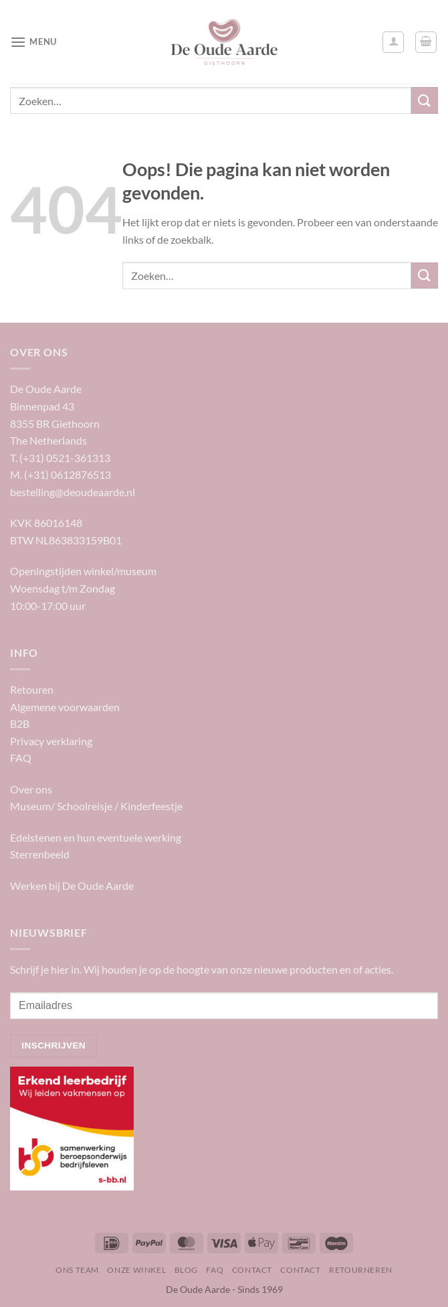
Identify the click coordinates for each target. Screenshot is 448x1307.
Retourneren (361, 1270)
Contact (252, 1270)
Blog (186, 1270)
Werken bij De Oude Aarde (72, 885)
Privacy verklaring (51, 741)
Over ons (31, 789)
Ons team (77, 1270)
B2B (19, 723)
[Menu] (33, 41)
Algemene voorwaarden (65, 706)
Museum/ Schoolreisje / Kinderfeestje (96, 805)
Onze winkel (136, 1270)
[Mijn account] (393, 42)
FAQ (20, 757)
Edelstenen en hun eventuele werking (95, 837)
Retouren (31, 689)
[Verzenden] (424, 100)
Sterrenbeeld (40, 854)
